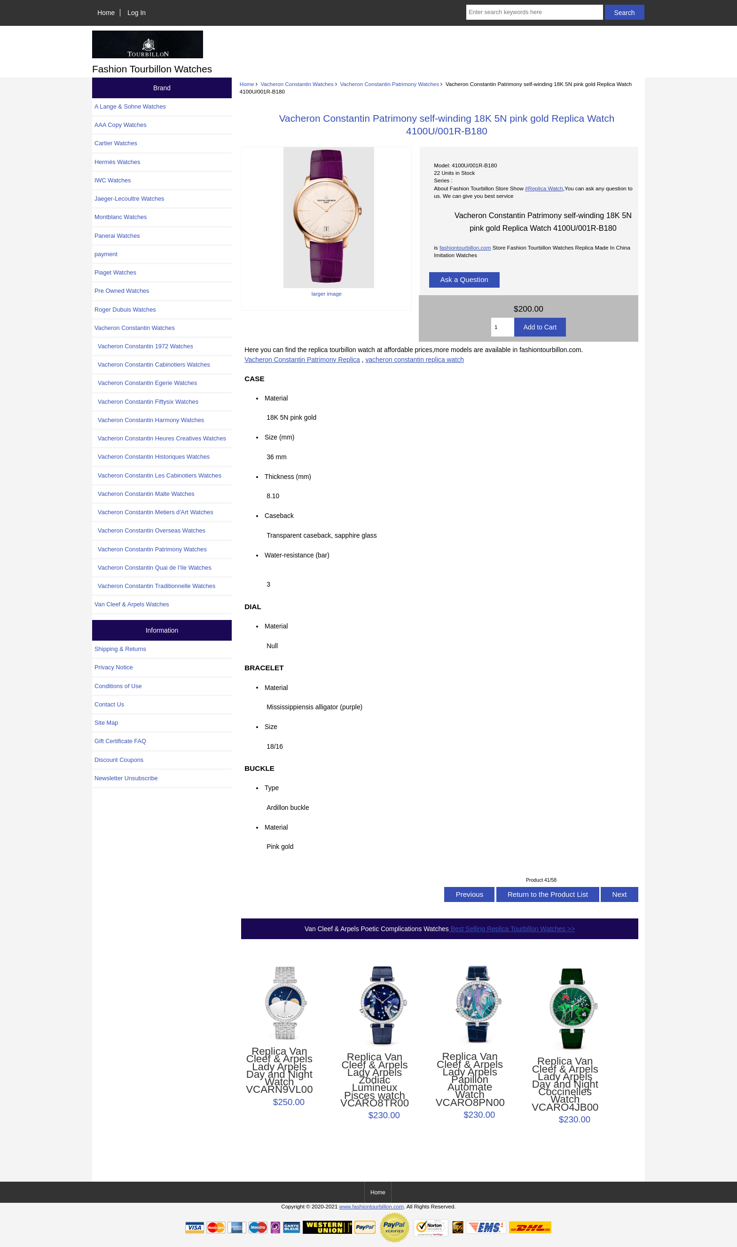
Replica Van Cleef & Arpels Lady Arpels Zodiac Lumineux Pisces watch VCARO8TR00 (374, 1080)
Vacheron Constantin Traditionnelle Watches (154, 585)
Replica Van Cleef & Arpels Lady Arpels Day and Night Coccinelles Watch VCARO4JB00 (565, 1084)
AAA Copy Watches (120, 124)
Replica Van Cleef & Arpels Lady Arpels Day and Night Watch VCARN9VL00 (279, 1070)
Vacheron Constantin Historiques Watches (152, 456)
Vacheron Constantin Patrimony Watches (389, 84)
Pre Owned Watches (121, 290)
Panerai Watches (117, 235)
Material (276, 398)
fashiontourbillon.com (465, 247)
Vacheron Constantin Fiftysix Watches (146, 401)
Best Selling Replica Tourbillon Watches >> (512, 929)
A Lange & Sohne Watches (130, 106)
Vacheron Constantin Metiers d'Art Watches (153, 512)
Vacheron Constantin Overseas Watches (149, 530)
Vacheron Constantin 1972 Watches (143, 346)
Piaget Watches (115, 272)
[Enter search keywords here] (534, 12)
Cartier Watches (115, 143)
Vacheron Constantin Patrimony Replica (302, 359)
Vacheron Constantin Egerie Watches (145, 382)
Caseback (279, 515)
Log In (136, 12)
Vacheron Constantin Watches (296, 84)
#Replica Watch (544, 188)
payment (106, 254)
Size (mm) (279, 437)
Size (271, 726)
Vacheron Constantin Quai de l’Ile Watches (153, 567)
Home (106, 12)
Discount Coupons (118, 759)
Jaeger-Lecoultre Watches (129, 198)
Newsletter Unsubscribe (126, 778)
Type (272, 788)
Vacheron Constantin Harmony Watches (149, 420)
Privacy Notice (113, 667)
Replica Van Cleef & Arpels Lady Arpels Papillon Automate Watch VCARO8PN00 (470, 1079)
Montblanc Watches (120, 216)
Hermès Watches (117, 161)
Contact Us (109, 704)
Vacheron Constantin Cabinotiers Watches (152, 364)
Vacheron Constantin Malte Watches (144, 493)
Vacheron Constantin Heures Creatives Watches (160, 438)
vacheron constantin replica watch (414, 359)
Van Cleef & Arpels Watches (131, 604)
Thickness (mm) (288, 476)
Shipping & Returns (120, 648)
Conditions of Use (118, 686)
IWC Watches (112, 180)
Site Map (106, 722)
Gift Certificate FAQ (120, 741)
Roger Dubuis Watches (125, 309)
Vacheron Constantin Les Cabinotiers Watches (157, 475)
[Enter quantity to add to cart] (502, 327)
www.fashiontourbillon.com (371, 1206)
